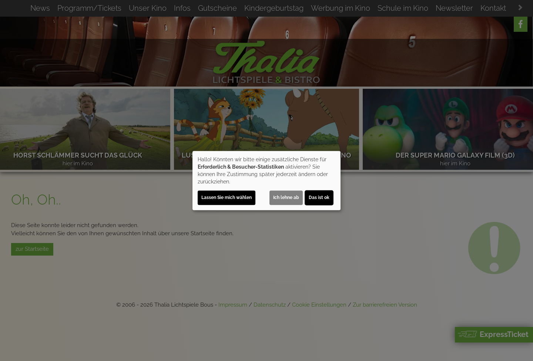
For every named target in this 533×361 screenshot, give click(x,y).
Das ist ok (319, 197)
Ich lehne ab (286, 197)
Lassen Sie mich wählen (226, 197)
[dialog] (266, 180)
